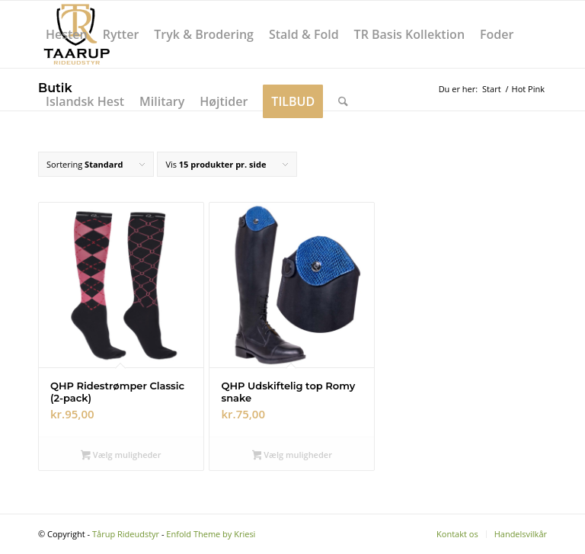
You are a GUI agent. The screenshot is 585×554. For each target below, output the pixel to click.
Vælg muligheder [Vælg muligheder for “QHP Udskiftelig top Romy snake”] (292, 456)
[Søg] (343, 101)
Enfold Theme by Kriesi (210, 534)
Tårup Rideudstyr (125, 534)
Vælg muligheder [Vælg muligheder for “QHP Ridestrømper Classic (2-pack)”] (121, 456)
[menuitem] (66, 34)
